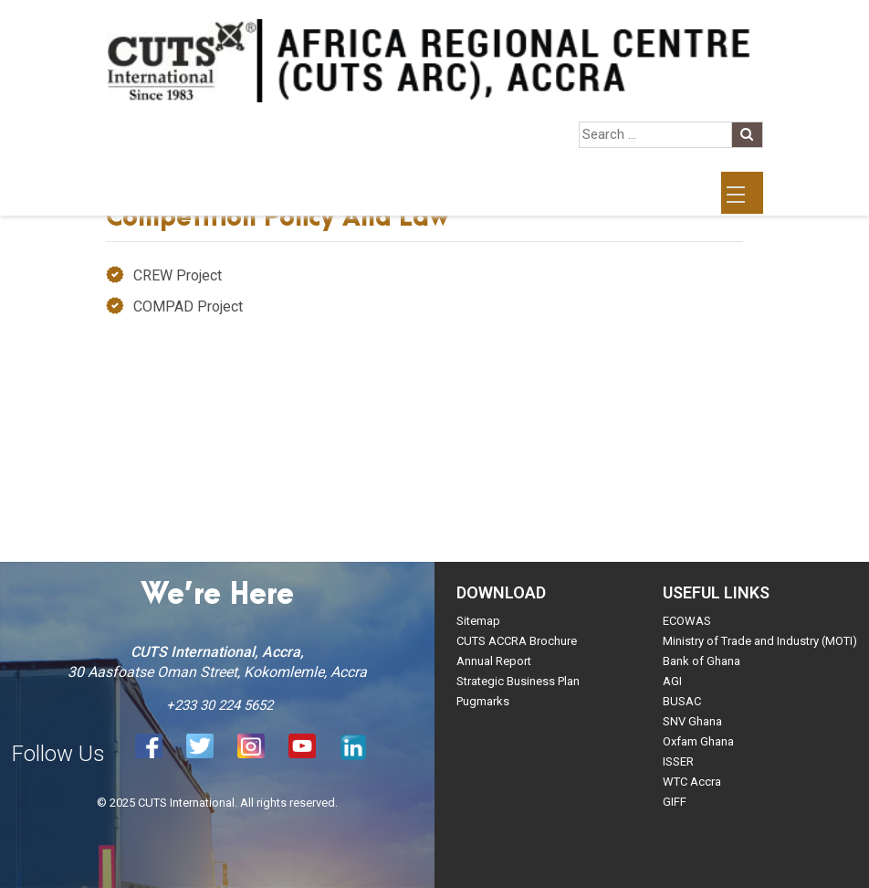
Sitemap (478, 621)
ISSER (678, 761)
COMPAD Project (188, 306)
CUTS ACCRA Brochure (516, 641)
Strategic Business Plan (518, 681)
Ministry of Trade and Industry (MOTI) (760, 641)
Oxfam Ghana (698, 741)
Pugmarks (482, 701)
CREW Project (177, 275)
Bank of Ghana (701, 661)
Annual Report (493, 661)
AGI (672, 681)
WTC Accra (692, 781)
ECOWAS (687, 621)
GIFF (674, 802)
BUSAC (682, 701)
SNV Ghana (692, 721)
